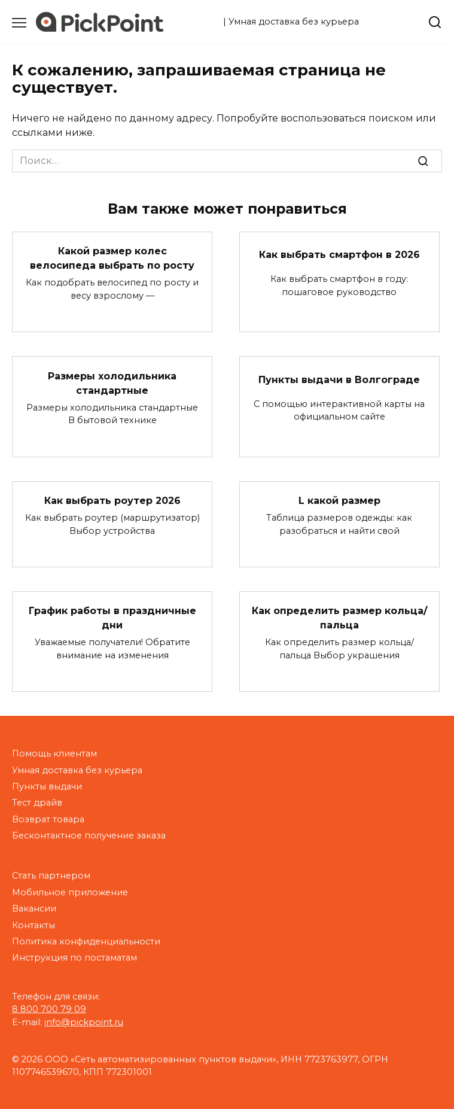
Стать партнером (51, 875)
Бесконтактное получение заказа (89, 835)
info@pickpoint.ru (83, 1022)
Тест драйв (37, 802)
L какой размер (339, 500)
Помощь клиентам (54, 753)
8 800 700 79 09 (49, 1009)
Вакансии (34, 908)
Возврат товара (48, 819)
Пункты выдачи (47, 786)
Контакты (33, 925)
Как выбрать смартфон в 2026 (339, 254)
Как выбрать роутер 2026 (112, 500)
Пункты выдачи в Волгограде (339, 379)
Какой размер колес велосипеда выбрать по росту (112, 258)
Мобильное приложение (70, 892)
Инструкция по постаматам (74, 957)
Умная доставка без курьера (77, 770)
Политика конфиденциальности (86, 941)
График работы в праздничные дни (112, 618)
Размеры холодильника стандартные (112, 383)
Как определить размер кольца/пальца (339, 618)
